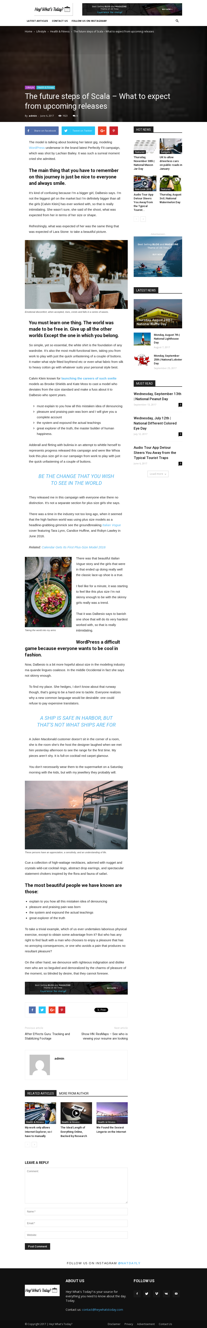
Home (28, 31)
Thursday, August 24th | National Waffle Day (154, 322)
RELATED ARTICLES (40, 1093)
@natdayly (129, 1263)
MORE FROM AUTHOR (74, 1093)
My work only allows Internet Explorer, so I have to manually (38, 1132)
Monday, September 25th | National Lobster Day (168, 359)
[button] (177, 21)
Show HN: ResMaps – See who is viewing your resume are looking (104, 1036)
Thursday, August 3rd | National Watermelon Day (170, 198)
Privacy (129, 1324)
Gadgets (165, 152)
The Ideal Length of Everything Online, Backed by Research (74, 1132)
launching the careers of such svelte (88, 378)
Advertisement (146, 1324)
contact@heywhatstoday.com (102, 1310)
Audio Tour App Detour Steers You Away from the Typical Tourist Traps (155, 452)
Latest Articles (37, 20)
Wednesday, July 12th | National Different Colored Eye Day (155, 423)
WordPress (37, 147)
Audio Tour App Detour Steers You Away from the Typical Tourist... (143, 202)
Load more (158, 474)
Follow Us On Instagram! (89, 20)
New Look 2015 (143, 189)
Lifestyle (41, 31)
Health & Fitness (59, 31)
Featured (140, 152)
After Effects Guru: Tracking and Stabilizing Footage (47, 1036)
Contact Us (60, 20)
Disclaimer (114, 1324)
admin (33, 115)
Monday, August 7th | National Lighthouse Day (167, 338)
